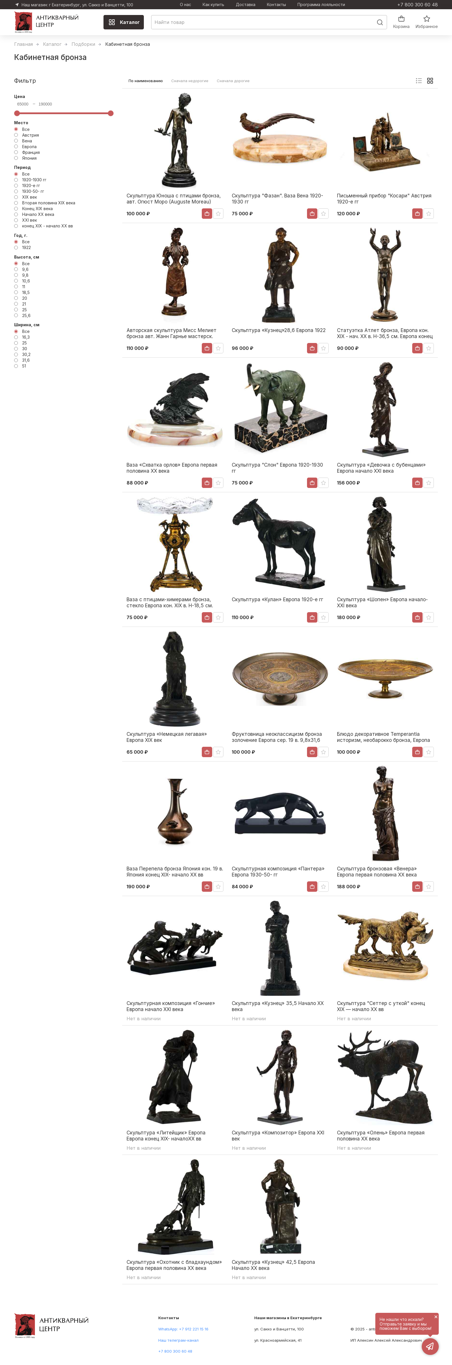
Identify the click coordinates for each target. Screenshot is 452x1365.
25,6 (26, 315)
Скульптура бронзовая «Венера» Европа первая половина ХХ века (377, 871)
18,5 (26, 292)
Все (26, 129)
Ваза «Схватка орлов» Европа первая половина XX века (172, 468)
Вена (27, 141)
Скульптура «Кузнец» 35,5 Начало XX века (278, 1006)
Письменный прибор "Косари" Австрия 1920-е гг (384, 198)
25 (24, 310)
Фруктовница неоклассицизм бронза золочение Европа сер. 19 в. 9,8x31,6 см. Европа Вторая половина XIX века (277, 737)
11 (23, 286)
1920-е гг (31, 185)
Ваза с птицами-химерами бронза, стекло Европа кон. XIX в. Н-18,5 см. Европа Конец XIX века (170, 603)
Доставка (245, 5)
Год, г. (20, 235)
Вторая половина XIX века (48, 203)
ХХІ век (29, 220)
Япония (29, 158)
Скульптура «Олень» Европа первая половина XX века (381, 1135)
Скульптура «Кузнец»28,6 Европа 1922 (279, 330)
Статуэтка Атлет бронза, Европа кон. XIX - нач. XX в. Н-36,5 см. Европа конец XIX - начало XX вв (385, 333)
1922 (26, 247)
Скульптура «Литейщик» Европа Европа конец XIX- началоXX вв (166, 1135)
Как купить (213, 5)
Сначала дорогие (233, 80)
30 (24, 348)
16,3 (26, 337)
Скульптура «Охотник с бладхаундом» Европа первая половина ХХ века (174, 1265)
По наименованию (146, 80)
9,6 (25, 269)
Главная (23, 44)
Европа (29, 146)
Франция (31, 152)
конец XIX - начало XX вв (47, 226)
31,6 (26, 360)
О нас (185, 5)
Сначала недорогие (189, 80)
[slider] (17, 113)
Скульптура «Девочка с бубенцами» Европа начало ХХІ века (381, 468)
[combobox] (269, 22)
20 (24, 298)
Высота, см (26, 257)
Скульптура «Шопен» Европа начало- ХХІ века (382, 602)
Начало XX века (38, 214)
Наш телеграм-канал (178, 1340)
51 (24, 366)
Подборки (83, 44)
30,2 (26, 354)
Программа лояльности (321, 5)
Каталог (124, 22)
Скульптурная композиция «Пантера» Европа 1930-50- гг (278, 871)
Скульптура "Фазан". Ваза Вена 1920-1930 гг (277, 198)
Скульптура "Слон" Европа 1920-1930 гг (277, 468)
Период (22, 167)
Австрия (30, 135)
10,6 (26, 281)
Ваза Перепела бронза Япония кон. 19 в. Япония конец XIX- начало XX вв (175, 871)
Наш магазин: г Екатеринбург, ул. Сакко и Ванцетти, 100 (77, 4)
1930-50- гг (33, 191)
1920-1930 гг (34, 180)
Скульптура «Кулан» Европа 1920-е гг (277, 599)
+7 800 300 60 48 (417, 4)
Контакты (276, 5)
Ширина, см (26, 325)
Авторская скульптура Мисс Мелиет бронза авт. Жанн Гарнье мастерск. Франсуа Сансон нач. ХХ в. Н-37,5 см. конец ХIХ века (172, 333)
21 (24, 304)
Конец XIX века (37, 208)
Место (21, 122)
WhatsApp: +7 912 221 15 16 (183, 1329)
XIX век (29, 197)
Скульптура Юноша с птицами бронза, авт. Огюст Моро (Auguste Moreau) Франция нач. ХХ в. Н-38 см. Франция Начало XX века (174, 199)
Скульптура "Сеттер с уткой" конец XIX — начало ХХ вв (381, 1006)
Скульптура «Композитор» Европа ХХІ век (278, 1135)
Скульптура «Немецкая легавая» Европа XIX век (167, 737)
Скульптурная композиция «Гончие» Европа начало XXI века (171, 1006)
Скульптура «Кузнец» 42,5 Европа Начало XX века (273, 1265)
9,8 (25, 275)
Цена (19, 96)
